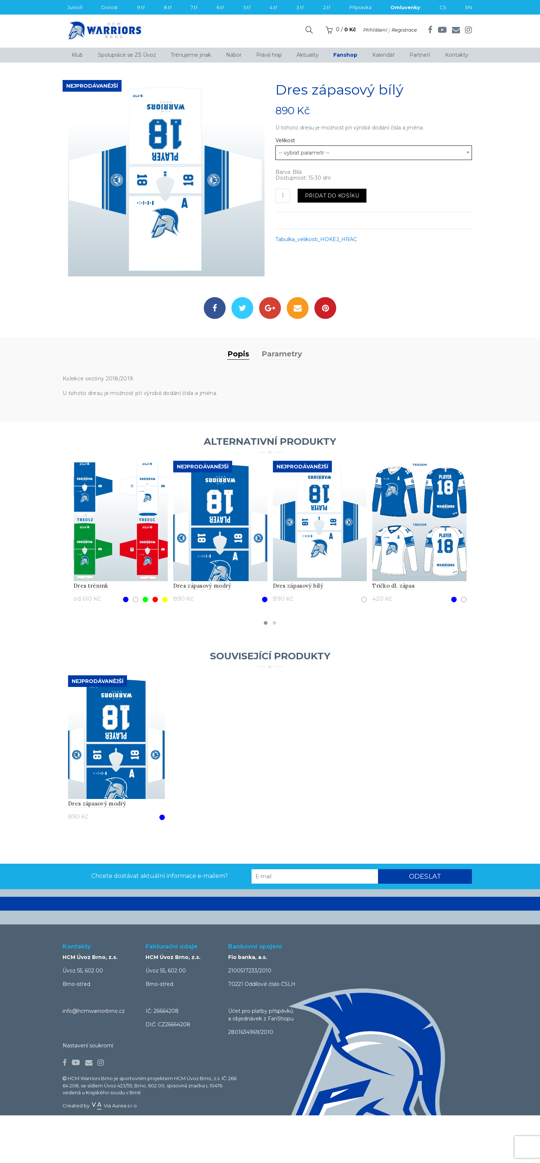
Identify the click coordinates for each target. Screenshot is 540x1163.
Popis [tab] (238, 401)
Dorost (110, 7)
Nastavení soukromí (88, 1093)
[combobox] (373, 152)
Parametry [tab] (282, 401)
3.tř (300, 7)
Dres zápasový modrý (202, 633)
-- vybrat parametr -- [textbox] (304, 152)
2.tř (326, 7)
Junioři (75, 7)
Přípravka (360, 7)
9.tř (141, 7)
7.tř (194, 7)
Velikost (285, 140)
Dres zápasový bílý (298, 633)
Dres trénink (91, 633)
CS (443, 7)
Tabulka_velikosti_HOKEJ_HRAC (316, 239)
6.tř (220, 7)
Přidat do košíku (332, 195)
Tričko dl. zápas (393, 633)
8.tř (168, 7)
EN (468, 7)
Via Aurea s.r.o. (114, 1153)
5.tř (247, 7)
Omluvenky (405, 7)
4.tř (273, 7)
